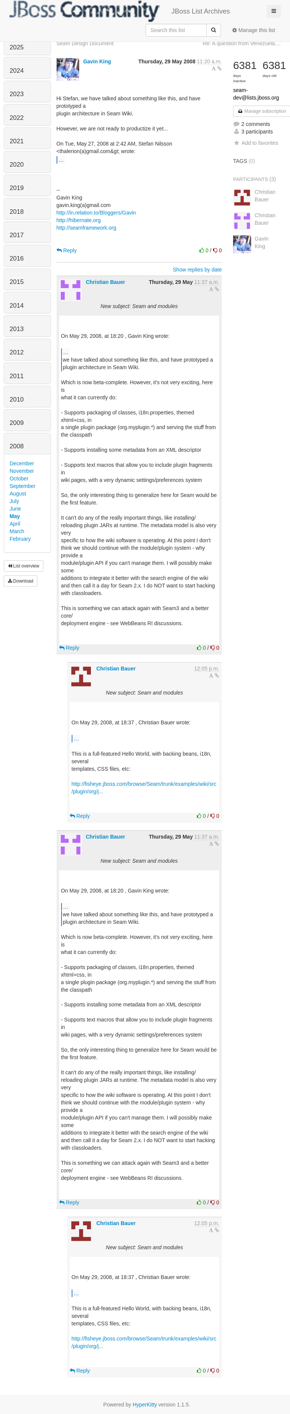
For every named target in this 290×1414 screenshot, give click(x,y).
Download (21, 581)
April (15, 524)
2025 (17, 47)
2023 (17, 94)
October (19, 478)
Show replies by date (197, 270)
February (20, 539)
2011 (17, 376)
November (22, 471)
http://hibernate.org (79, 220)
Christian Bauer (105, 282)
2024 (17, 70)
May (15, 516)
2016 (17, 258)
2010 (17, 399)
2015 (17, 281)
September (22, 486)
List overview (24, 566)
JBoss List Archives (119, 11)
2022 (17, 117)
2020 (17, 164)
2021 (17, 141)
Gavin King (97, 61)
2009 (17, 422)
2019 (17, 188)
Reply (67, 250)
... (61, 159)
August (18, 494)
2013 (17, 329)
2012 (17, 352)
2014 (17, 305)
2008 (17, 446)
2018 (17, 211)
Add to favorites (255, 143)
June (15, 509)
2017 (17, 235)
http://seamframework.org (87, 228)
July (14, 501)
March (17, 531)
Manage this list (253, 30)
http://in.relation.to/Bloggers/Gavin (96, 213)
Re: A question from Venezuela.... (242, 43)
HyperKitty (145, 1405)
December (22, 463)
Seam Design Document (85, 43)
